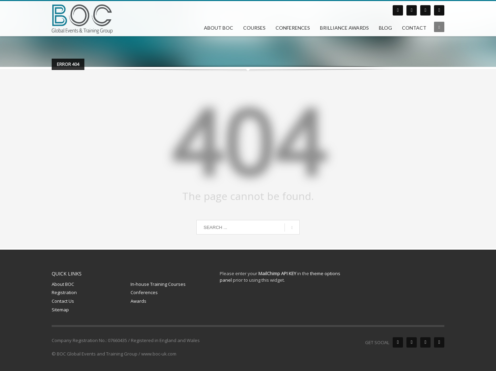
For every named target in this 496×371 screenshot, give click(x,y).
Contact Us (63, 301)
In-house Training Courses (158, 284)
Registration (64, 292)
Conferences (144, 292)
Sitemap (60, 310)
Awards (138, 301)
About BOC (63, 284)
